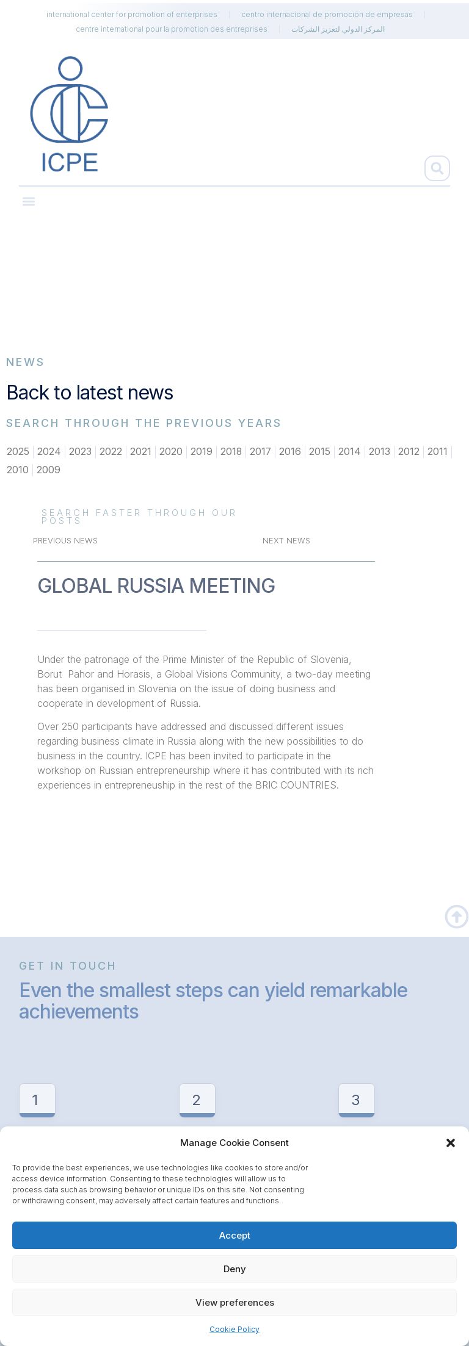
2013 (380, 452)
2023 (80, 452)
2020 (171, 452)
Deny (235, 1269)
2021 (140, 452)
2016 (291, 452)
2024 (49, 452)
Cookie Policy (234, 1329)
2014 (351, 452)
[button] (451, 1143)
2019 (202, 452)
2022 (111, 452)
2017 (261, 452)
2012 (410, 452)
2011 (439, 452)
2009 (48, 470)
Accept (234, 1235)
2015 (321, 452)
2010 (18, 470)
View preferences (234, 1302)
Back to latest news (89, 392)
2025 (18, 452)
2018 (231, 452)
